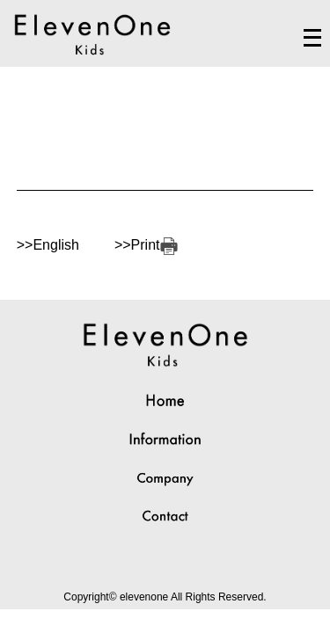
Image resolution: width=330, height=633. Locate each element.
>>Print (146, 244)
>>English (48, 244)
